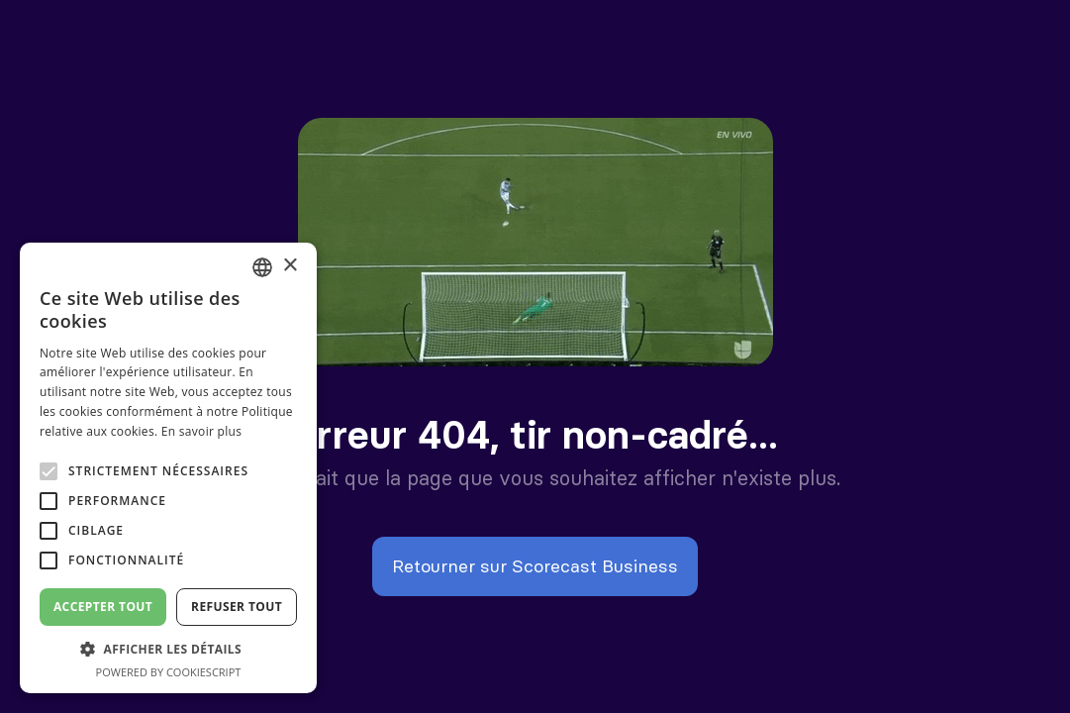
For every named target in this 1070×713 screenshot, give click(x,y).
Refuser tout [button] (236, 606)
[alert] (168, 468)
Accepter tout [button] (102, 606)
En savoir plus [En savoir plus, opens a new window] (201, 431)
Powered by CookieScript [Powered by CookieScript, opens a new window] (169, 671)
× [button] (289, 265)
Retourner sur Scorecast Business (535, 566)
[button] (168, 649)
